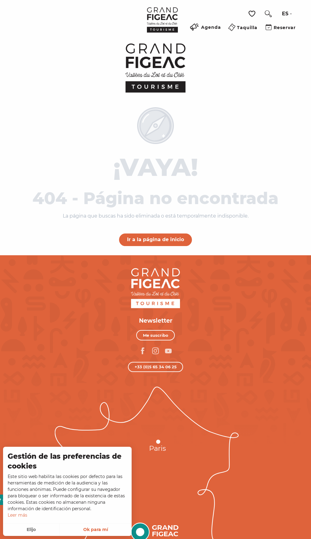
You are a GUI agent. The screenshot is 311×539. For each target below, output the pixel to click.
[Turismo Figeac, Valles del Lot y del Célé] (156, 68)
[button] (268, 14)
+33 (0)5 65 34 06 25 (156, 366)
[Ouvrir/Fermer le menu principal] (135, 34)
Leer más (17, 515)
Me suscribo (155, 335)
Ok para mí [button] (95, 529)
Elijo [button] (31, 529)
